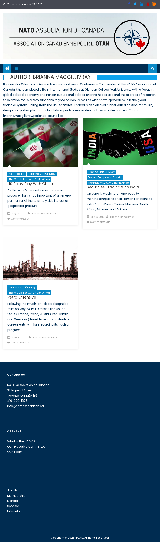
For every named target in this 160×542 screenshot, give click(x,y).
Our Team (14, 452)
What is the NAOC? (21, 441)
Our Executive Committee (26, 447)
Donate (12, 501)
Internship (14, 511)
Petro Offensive (22, 297)
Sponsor (13, 506)
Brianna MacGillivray (42, 174)
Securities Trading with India (113, 187)
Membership (16, 496)
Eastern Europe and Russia (105, 177)
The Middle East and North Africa (29, 179)
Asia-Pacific (16, 174)
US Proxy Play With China (30, 183)
